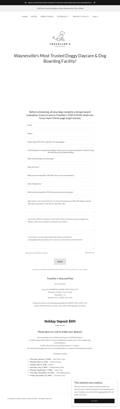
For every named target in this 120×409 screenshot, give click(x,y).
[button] (63, 16)
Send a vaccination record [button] (37, 254)
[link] (60, 41)
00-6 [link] (68, 299)
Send (60, 263)
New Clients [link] (47, 16)
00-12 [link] (57, 299)
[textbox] (60, 127)
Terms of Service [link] (79, 271)
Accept (94, 401)
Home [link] (25, 16)
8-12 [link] (63, 294)
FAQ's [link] (95, 16)
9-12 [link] (64, 296)
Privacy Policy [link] (81, 16)
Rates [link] (34, 16)
